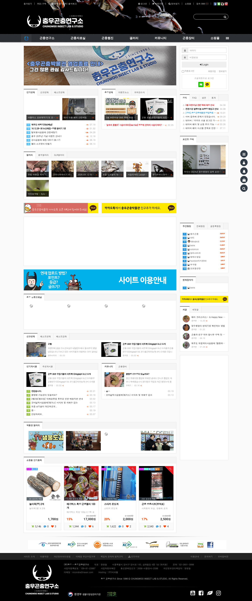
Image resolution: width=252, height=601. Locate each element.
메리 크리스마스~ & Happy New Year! (209, 317)
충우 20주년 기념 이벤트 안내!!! (44, 136)
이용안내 (195, 556)
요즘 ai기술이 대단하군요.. (41, 406)
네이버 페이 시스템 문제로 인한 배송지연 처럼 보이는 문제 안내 (204, 128)
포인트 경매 (188, 139)
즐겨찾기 (28, 3)
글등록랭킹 (215, 226)
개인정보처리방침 (62, 556)
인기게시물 (31, 366)
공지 (185, 97)
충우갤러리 (43, 154)
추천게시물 (47, 366)
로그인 (142, 3)
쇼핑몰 (188, 3)
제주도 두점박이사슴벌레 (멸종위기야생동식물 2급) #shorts (219, 343)
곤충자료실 (78, 38)
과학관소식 (139, 92)
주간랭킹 (187, 226)
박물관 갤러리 (33, 425)
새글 (185, 309)
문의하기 (208, 556)
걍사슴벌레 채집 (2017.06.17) (43, 139)
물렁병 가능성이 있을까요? (41, 394)
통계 (214, 97)
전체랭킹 (201, 226)
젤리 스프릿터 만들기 (39, 143)
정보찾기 (174, 3)
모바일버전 (223, 556)
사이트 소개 (29, 556)
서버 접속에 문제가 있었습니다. (204, 116)
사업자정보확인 (108, 568)
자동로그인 (188, 71)
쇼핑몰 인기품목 (34, 460)
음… (31, 410)
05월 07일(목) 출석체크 (64, 3)
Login (204, 64)
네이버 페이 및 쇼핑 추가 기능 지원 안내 (204, 124)
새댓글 (195, 309)
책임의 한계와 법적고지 (112, 556)
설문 (204, 97)
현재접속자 (188, 279)
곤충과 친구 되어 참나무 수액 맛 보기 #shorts (213, 334)
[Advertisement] (100, 241)
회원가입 (157, 3)
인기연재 (30, 92)
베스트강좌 (61, 336)
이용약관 (44, 556)
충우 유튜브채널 (34, 297)
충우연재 (108, 92)
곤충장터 (188, 38)
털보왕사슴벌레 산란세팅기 (41, 132)
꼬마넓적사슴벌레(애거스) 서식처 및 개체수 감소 (52, 402)
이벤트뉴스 (123, 92)
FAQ (194, 97)
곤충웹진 (107, 38)
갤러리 (134, 38)
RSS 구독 (41, 3)
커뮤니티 (160, 38)
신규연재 (44, 92)
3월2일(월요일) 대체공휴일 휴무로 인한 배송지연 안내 (54, 398)
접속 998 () (202, 3)
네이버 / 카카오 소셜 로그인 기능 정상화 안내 (204, 120)
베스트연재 (59, 92)
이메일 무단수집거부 (85, 556)
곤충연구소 (47, 38)
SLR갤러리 (59, 154)
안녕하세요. (34, 414)
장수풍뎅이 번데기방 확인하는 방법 (208, 325)
